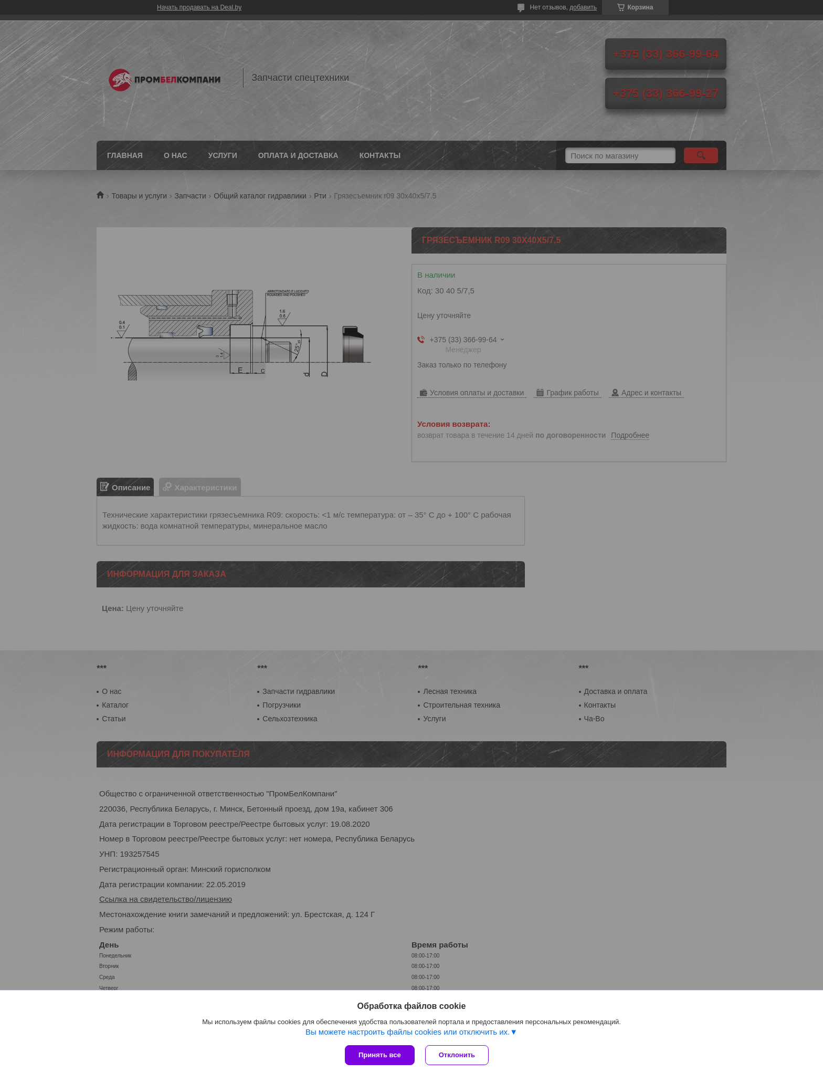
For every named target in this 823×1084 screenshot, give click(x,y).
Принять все (379, 1055)
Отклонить (457, 1055)
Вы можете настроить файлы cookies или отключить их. (407, 1031)
